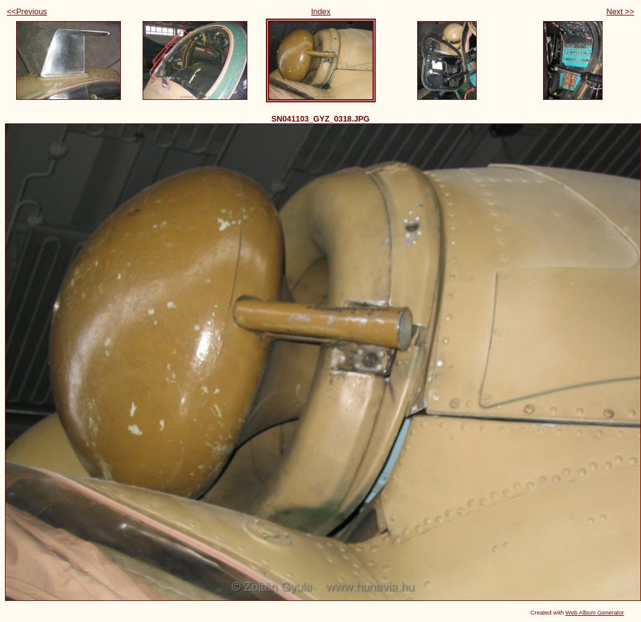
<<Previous (27, 11)
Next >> (620, 11)
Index (320, 11)
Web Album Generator (594, 612)
